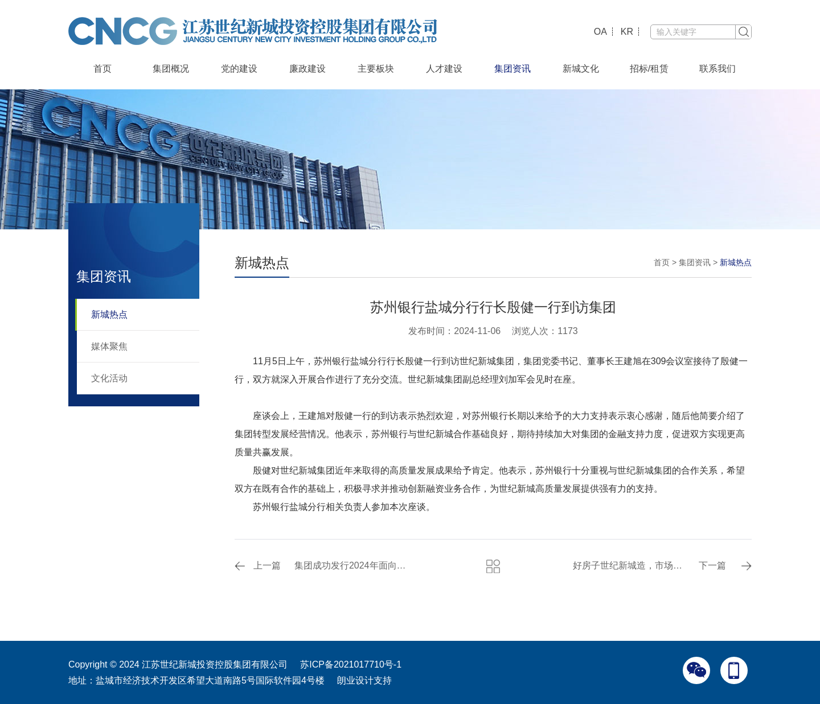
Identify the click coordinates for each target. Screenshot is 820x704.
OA (600, 31)
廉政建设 (307, 68)
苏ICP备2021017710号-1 (350, 664)
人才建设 (444, 68)
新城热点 (109, 314)
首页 (102, 68)
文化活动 (109, 378)
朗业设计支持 (364, 680)
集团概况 (171, 68)
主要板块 (376, 68)
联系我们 (717, 68)
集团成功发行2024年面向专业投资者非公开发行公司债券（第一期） (352, 565)
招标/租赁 (649, 68)
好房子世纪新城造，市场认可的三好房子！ (630, 565)
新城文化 (581, 68)
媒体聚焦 (109, 346)
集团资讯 (512, 68)
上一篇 (267, 565)
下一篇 (712, 565)
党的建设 (239, 68)
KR (627, 31)
